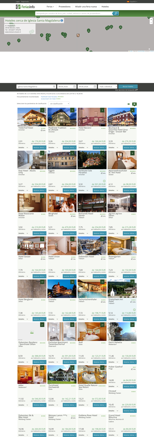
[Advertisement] (77, 67)
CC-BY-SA (151, 51)
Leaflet (131, 51)
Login (18, 2)
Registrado (25, 2)
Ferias (50, 6)
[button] (77, 34)
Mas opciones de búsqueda (125, 90)
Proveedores (64, 6)
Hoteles (105, 6)
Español (133, 2)
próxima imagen (45, 117)
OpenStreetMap (141, 51)
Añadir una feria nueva (86, 6)
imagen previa (18, 117)
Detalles (23, 147)
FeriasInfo (26, 6)
